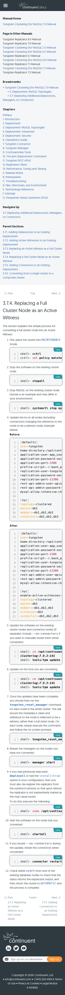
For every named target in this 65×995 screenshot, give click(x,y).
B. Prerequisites (12, 177)
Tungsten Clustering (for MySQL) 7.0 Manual (29, 24)
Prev (10, 293)
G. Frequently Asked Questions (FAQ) (25, 197)
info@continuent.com (18, 979)
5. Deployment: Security (17, 135)
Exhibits (33, 987)
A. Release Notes (13, 173)
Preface (7, 115)
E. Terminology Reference (18, 189)
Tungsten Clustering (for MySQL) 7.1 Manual (29, 68)
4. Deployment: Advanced (18, 131)
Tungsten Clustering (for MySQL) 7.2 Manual (29, 47)
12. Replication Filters (15, 164)
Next (54, 293)
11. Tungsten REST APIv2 (17, 160)
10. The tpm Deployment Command (24, 156)
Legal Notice (49, 983)
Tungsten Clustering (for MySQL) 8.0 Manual (29, 60)
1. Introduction (11, 119)
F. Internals (9, 193)
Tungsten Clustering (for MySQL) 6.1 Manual (29, 51)
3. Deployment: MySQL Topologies (31, 91)
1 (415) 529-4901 (43, 979)
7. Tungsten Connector (17, 144)
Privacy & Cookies (29, 983)
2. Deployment (11, 123)
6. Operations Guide (15, 139)
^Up (32, 293)
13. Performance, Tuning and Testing (24, 168)
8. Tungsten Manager (16, 148)
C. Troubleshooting (14, 181)
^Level (32, 897)
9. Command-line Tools (17, 152)
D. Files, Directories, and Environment (25, 185)
